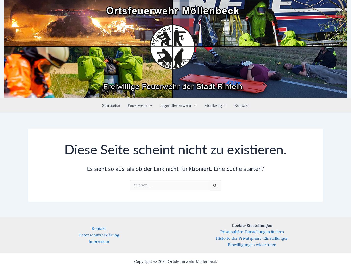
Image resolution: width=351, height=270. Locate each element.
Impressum (99, 241)
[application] (149, 105)
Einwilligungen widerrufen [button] (252, 244)
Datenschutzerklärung (99, 234)
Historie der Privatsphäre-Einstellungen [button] (252, 238)
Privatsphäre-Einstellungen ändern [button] (252, 231)
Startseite (111, 105)
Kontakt (242, 105)
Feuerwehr (140, 105)
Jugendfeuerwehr (178, 105)
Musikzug (215, 105)
